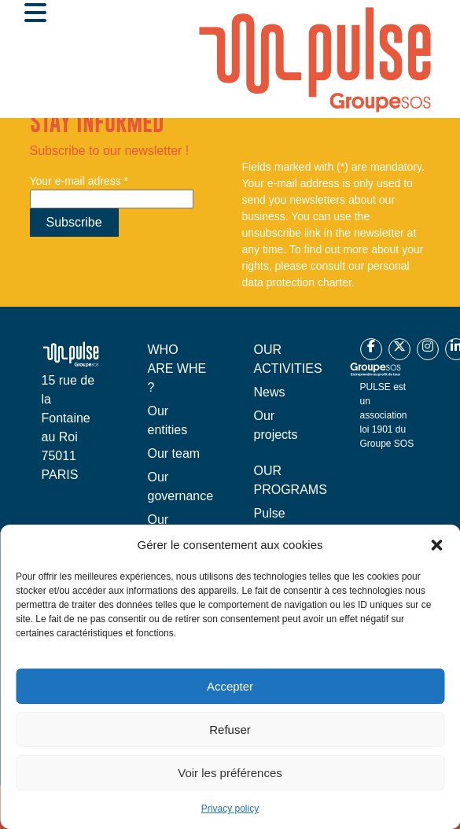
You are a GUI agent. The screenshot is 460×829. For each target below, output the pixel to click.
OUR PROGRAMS (290, 480)
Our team (174, 453)
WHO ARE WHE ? (177, 368)
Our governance (181, 486)
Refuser (230, 729)
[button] (436, 545)
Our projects (276, 425)
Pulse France (273, 523)
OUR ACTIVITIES (288, 359)
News (269, 392)
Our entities (168, 420)
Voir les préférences (230, 772)
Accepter (230, 686)
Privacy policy (230, 808)
